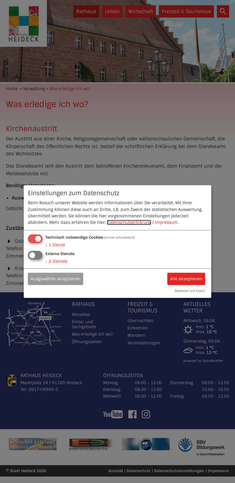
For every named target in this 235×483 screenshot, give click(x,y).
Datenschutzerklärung (129, 222)
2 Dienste (56, 261)
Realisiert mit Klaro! (190, 291)
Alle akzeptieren (186, 278)
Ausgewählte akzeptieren (55, 278)
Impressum (166, 222)
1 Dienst (55, 244)
